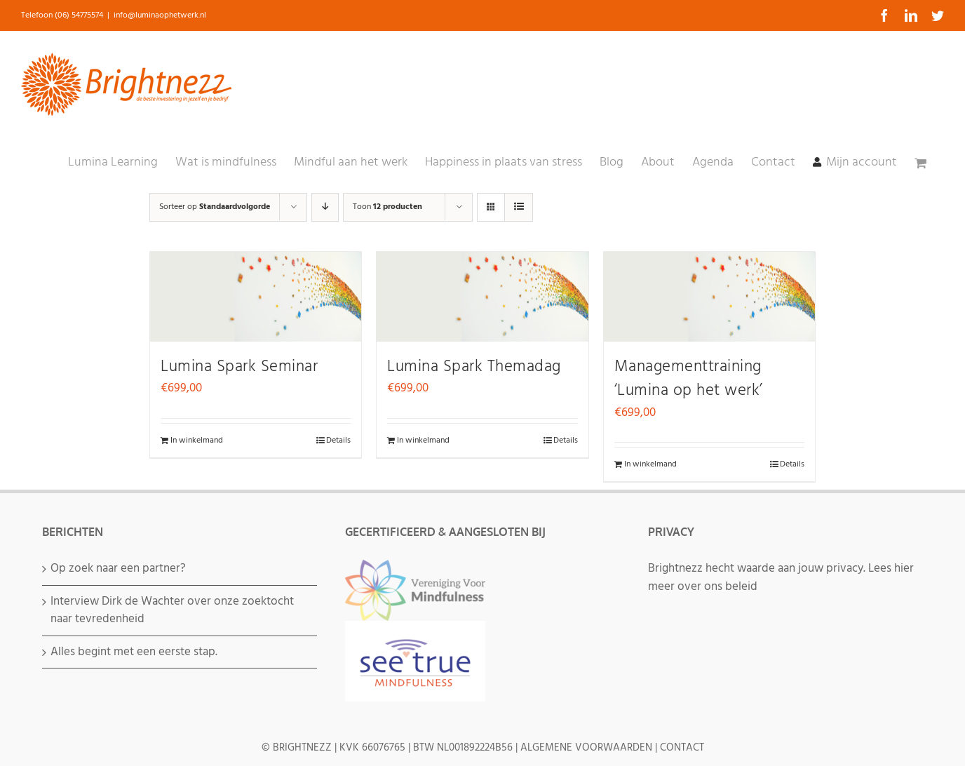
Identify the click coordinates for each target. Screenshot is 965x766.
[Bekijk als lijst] (518, 207)
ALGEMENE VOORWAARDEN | (590, 747)
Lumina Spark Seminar (239, 367)
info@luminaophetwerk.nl (160, 15)
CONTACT (682, 747)
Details (338, 440)
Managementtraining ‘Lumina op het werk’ (688, 379)
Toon (387, 207)
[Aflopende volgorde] (325, 207)
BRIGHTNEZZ (302, 747)
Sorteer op (214, 207)
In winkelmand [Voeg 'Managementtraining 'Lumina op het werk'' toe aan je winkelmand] (650, 464)
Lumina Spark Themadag (474, 367)
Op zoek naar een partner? (118, 569)
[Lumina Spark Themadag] (482, 297)
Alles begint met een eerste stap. (133, 652)
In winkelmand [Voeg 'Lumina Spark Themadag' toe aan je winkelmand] (423, 440)
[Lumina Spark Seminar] (255, 297)
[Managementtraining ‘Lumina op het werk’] (709, 297)
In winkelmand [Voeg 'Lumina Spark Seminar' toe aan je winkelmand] (196, 440)
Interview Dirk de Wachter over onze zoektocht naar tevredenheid (172, 611)
